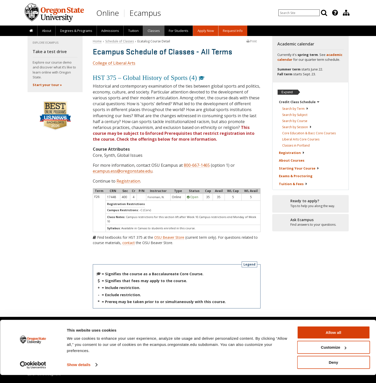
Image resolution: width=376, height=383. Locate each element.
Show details (78, 372)
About (46, 30)
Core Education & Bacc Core (309, 133)
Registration (128, 181)
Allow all (333, 340)
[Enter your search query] (299, 12)
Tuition (133, 30)
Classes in (296, 145)
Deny (333, 370)
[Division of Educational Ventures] (346, 12)
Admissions (110, 30)
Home (97, 41)
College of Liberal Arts (114, 63)
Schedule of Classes (119, 41)
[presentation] (335, 12)
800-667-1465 (197, 165)
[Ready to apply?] (310, 203)
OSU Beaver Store (169, 237)
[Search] (324, 12)
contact (128, 242)
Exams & (296, 176)
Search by (295, 108)
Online (107, 13)
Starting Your (299, 168)
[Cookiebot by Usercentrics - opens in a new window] (33, 373)
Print (252, 41)
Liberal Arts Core (300, 139)
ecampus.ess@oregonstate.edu (122, 171)
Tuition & (293, 184)
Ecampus (145, 13)
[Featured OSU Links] (335, 12)
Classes (154, 30)
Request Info (233, 30)
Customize (333, 355)
